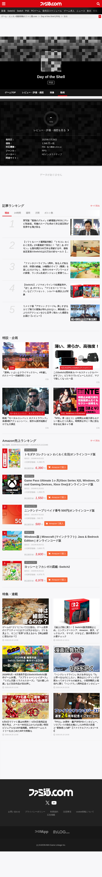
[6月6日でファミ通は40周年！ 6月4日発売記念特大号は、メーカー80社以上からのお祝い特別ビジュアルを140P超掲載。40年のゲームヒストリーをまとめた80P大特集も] (25, 730)
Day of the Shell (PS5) (50, 16)
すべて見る (95, 208)
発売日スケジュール (52, 11)
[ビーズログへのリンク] (61, 857)
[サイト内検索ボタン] (98, 3)
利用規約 (47, 840)
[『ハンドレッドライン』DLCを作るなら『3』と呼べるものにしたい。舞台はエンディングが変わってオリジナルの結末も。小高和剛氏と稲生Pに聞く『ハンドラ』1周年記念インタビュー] (76, 677)
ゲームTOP (10, 93)
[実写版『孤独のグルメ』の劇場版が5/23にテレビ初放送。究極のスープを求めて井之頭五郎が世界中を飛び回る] (85, 229)
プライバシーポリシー (29, 840)
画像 (52, 93)
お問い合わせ (9, 840)
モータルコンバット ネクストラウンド (26, 417)
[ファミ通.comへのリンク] (50, 4)
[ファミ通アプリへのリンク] (41, 857)
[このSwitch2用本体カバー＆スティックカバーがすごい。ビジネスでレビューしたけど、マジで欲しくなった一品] (76, 358)
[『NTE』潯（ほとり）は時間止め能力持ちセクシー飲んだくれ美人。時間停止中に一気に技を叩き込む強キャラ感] (76, 404)
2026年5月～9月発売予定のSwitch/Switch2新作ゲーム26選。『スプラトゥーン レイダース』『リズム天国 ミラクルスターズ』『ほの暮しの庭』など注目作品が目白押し (25, 700)
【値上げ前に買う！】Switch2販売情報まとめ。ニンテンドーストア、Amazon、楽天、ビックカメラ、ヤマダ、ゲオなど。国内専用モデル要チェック (76, 649)
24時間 (17, 215)
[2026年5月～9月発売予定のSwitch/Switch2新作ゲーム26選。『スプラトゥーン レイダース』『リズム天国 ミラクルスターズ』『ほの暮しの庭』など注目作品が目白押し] (25, 677)
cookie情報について (77, 840)
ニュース (80, 11)
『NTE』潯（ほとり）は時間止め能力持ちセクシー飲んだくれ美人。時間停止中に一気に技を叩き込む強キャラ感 (75, 425)
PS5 (27, 11)
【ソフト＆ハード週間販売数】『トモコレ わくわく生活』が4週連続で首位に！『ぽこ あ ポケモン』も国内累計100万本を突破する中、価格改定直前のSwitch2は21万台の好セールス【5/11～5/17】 (46, 249)
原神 (12, 370)
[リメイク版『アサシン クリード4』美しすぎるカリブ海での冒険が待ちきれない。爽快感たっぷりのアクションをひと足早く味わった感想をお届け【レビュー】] (85, 315)
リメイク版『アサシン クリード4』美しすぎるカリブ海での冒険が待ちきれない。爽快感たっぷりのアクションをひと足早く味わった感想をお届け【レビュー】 (46, 313)
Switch (20, 11)
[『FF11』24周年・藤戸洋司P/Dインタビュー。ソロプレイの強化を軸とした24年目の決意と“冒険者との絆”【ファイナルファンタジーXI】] (76, 730)
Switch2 (11, 11)
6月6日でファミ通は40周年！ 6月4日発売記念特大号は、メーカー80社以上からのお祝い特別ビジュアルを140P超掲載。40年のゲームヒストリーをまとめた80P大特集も (25, 752)
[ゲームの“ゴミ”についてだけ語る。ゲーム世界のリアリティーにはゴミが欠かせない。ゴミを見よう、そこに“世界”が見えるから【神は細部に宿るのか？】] (25, 628)
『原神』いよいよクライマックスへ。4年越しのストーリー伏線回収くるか (25, 377)
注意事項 (60, 840)
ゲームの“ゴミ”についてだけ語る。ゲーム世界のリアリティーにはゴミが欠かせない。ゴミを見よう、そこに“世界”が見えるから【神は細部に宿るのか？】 (24, 649)
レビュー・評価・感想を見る (50, 132)
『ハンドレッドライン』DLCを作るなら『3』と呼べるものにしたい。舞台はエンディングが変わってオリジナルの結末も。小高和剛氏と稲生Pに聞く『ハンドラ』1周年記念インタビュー (76, 700)
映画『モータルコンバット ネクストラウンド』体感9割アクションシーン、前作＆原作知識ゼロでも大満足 (25, 425)
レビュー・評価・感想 (33, 93)
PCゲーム (36, 11)
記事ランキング (13, 208)
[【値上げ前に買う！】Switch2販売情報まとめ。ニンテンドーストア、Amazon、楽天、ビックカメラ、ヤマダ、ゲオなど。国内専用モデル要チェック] (76, 628)
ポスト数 (48, 215)
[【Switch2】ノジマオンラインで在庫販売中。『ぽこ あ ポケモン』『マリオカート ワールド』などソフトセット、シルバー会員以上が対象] (85, 294)
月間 (37, 215)
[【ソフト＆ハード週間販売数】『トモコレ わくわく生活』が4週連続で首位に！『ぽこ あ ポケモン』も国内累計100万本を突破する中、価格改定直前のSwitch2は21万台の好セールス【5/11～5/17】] (85, 251)
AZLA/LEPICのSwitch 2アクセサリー (76, 370)
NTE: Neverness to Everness (73, 417)
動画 (89, 11)
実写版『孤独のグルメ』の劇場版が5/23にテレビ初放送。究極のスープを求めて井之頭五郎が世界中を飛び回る (46, 226)
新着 (3, 11)
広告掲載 (94, 840)
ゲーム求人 (69, 11)
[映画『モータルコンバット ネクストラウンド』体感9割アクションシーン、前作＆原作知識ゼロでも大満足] (25, 404)
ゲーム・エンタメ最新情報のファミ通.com (19, 16)
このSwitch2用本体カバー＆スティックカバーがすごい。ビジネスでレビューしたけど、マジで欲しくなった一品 (75, 378)
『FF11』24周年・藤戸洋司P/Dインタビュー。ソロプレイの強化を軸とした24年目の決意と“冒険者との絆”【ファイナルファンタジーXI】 (75, 750)
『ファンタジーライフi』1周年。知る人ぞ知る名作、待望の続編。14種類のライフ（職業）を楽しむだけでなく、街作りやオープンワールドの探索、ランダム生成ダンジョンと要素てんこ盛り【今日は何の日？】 (46, 270)
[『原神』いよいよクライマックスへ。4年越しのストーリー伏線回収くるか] (25, 358)
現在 (7, 215)
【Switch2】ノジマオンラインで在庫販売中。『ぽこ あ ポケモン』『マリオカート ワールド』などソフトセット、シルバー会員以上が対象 (46, 292)
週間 (28, 215)
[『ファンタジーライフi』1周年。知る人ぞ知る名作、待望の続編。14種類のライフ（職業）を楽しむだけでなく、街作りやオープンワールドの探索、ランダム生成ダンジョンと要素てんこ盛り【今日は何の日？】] (85, 272)
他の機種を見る (53, 149)
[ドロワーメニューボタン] (3, 3)
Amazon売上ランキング (19, 445)
